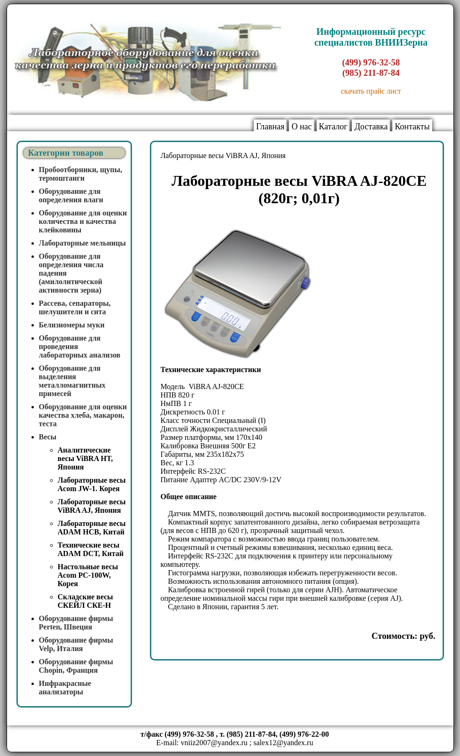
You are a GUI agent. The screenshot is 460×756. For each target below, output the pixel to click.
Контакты (412, 126)
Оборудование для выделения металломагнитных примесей (72, 381)
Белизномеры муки (72, 325)
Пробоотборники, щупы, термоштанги (81, 174)
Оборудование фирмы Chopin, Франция (76, 666)
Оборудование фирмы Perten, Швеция (76, 622)
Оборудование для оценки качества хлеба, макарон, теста (83, 415)
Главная (270, 126)
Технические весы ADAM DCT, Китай (91, 549)
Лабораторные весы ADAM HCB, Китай (92, 527)
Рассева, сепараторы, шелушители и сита (75, 307)
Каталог (333, 126)
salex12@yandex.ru (283, 743)
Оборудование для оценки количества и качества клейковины (83, 221)
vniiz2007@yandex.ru (214, 743)
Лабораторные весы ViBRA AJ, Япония (92, 506)
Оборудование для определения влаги (71, 195)
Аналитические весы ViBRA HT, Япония (85, 458)
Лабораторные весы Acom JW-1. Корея (92, 484)
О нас (301, 126)
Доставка (371, 126)
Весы (48, 437)
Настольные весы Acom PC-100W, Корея (88, 575)
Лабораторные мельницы (82, 243)
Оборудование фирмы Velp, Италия (76, 644)
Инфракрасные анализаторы (65, 687)
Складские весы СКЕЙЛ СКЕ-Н (85, 601)
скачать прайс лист (371, 91)
